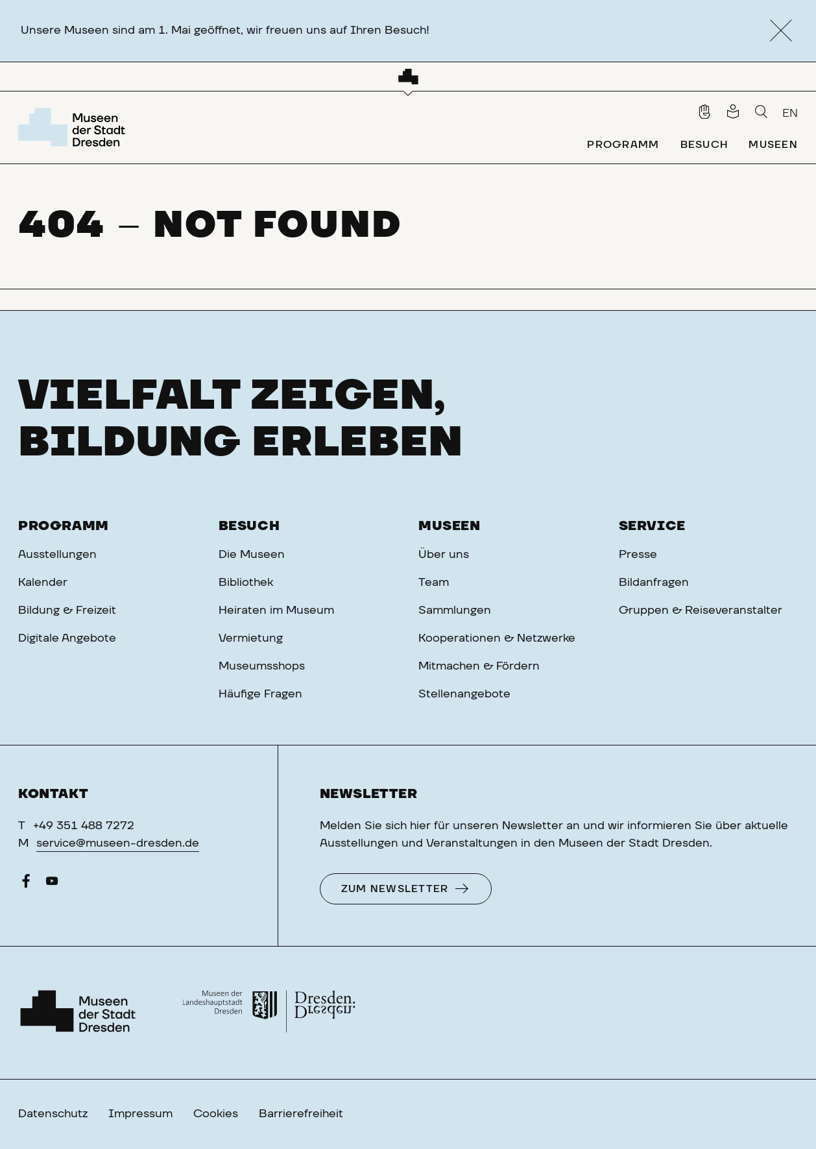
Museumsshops (262, 666)
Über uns (443, 555)
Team (433, 582)
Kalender (42, 582)
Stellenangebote (464, 694)
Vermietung (251, 638)
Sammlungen (454, 610)
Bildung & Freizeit (67, 610)
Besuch (249, 526)
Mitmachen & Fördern (479, 666)
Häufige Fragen (260, 694)
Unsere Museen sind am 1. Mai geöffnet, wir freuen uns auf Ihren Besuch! (225, 30)
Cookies (215, 1114)
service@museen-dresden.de (117, 843)
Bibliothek (246, 582)
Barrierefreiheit (301, 1114)
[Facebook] (26, 884)
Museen (449, 526)
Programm (63, 526)
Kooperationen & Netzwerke (496, 638)
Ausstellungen (57, 555)
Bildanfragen (654, 582)
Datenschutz (53, 1114)
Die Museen (252, 555)
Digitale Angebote (67, 638)
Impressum (140, 1114)
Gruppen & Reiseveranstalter (700, 610)
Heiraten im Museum (276, 610)
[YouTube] (52, 884)
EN (790, 113)
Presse (638, 555)
